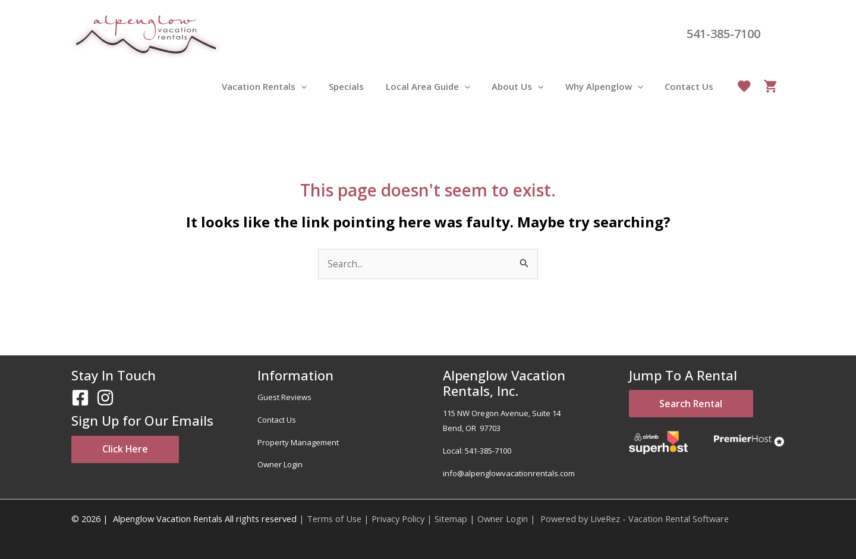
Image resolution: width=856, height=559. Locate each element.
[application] (323, 86)
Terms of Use (334, 518)
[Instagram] (105, 398)
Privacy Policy (398, 518)
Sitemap (451, 518)
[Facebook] (80, 398)
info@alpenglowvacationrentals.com (509, 473)
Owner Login (280, 465)
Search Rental (697, 404)
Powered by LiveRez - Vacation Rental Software (634, 518)
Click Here (131, 450)
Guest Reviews (284, 397)
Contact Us (276, 419)
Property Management (298, 442)
